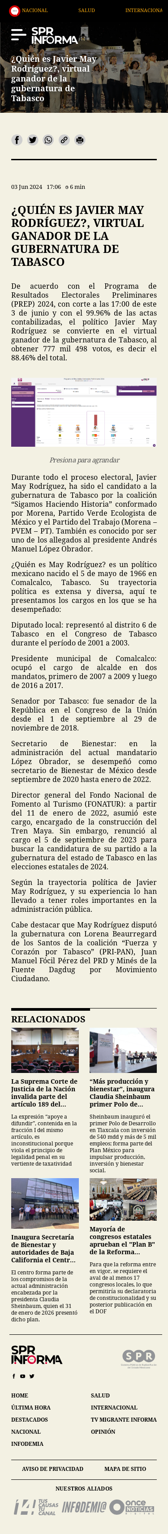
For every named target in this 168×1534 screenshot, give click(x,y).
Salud (135, 10)
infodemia (27, 1444)
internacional (114, 1407)
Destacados (24, 10)
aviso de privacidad (52, 1469)
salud (100, 1395)
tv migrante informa (124, 1419)
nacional (26, 1432)
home (19, 1395)
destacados (29, 1419)
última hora (31, 1407)
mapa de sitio (125, 1469)
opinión (103, 1432)
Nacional (83, 10)
